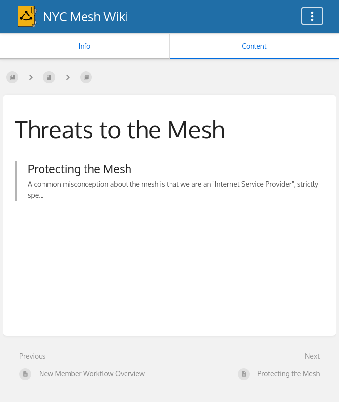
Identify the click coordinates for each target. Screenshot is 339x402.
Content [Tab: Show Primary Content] (254, 46)
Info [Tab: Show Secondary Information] (85, 46)
